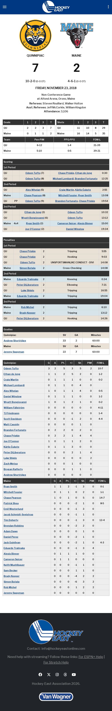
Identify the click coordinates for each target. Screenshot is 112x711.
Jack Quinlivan (12, 542)
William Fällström (14, 407)
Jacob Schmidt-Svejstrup (18, 514)
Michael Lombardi (63, 178)
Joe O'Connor (33, 229)
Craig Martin (66, 189)
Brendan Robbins (14, 525)
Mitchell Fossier (67, 195)
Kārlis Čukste (83, 189)
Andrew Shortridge (15, 340)
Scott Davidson (13, 418)
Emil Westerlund (13, 508)
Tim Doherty (11, 520)
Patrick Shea (11, 503)
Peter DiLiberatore (28, 284)
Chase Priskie (66, 173)
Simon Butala (27, 268)
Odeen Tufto (32, 173)
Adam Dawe (11, 531)
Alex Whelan (33, 189)
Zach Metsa (11, 463)
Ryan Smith (85, 195)
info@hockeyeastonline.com (63, 649)
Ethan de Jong (83, 173)
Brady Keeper (27, 312)
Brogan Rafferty (13, 469)
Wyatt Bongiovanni (32, 217)
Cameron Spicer (66, 223)
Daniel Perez (11, 536)
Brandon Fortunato (86, 178)
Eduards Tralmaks (27, 279)
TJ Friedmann (11, 413)
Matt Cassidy (11, 424)
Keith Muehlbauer (14, 564)
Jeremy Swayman (14, 351)
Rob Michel (27, 307)
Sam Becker (10, 570)
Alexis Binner (85, 223)
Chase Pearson (33, 195)
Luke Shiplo (27, 290)
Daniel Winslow (75, 229)
